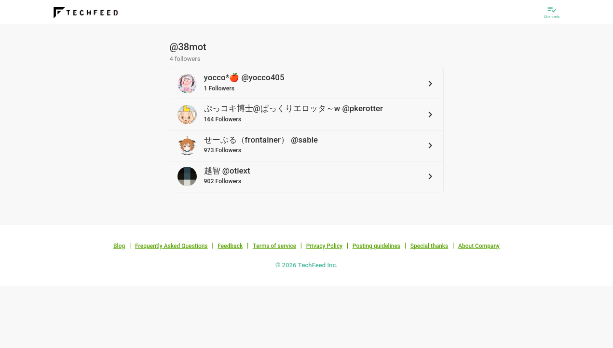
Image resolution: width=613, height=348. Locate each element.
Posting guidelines (376, 246)
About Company (479, 246)
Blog (119, 246)
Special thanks (429, 246)
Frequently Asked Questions (171, 246)
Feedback (230, 246)
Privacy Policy (324, 246)
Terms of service (274, 246)
